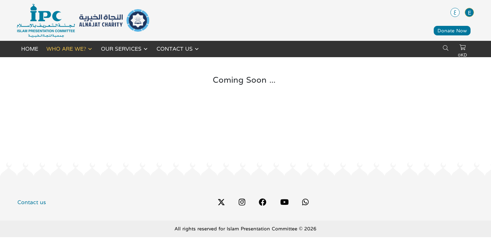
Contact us (175, 49)
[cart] (462, 48)
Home (29, 49)
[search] (445, 48)
